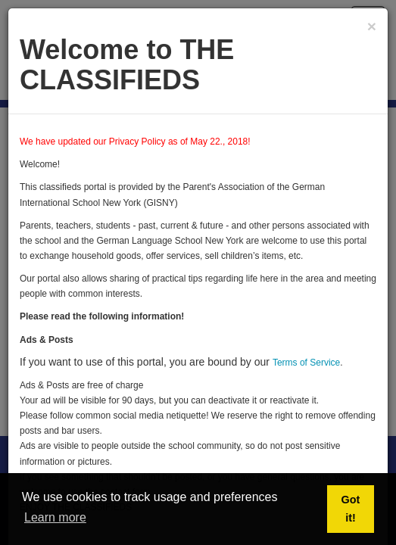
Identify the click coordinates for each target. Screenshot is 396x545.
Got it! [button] (350, 509)
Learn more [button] (55, 517)
